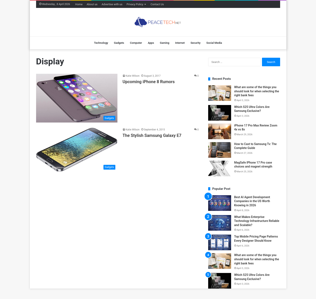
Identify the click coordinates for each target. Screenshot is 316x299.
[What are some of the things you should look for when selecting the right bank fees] (219, 93)
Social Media (214, 42)
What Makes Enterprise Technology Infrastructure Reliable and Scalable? (256, 221)
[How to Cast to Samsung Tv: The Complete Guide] (219, 150)
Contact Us (157, 4)
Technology (101, 42)
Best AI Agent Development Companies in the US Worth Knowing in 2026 (252, 201)
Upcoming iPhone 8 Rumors (149, 81)
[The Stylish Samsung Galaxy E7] (76, 149)
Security (195, 42)
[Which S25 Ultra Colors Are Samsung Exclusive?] (219, 113)
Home (79, 4)
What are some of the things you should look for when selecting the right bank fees (256, 91)
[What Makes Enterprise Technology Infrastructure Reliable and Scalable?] (219, 223)
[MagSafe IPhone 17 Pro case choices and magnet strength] (219, 168)
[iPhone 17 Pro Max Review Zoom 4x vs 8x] (219, 131)
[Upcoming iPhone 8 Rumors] (76, 98)
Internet (180, 42)
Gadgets (119, 42)
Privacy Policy (135, 4)
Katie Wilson (133, 75)
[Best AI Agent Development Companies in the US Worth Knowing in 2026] (219, 203)
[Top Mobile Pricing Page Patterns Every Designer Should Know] (219, 242)
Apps (151, 42)
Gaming (164, 42)
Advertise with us (112, 4)
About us (92, 4)
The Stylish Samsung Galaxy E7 (152, 135)
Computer (136, 42)
